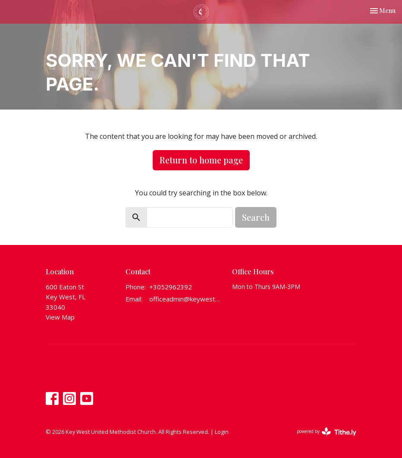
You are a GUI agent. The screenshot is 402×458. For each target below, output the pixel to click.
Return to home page (201, 160)
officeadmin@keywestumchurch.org (186, 299)
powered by (326, 431)
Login (222, 432)
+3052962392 (170, 286)
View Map (60, 317)
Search (256, 217)
